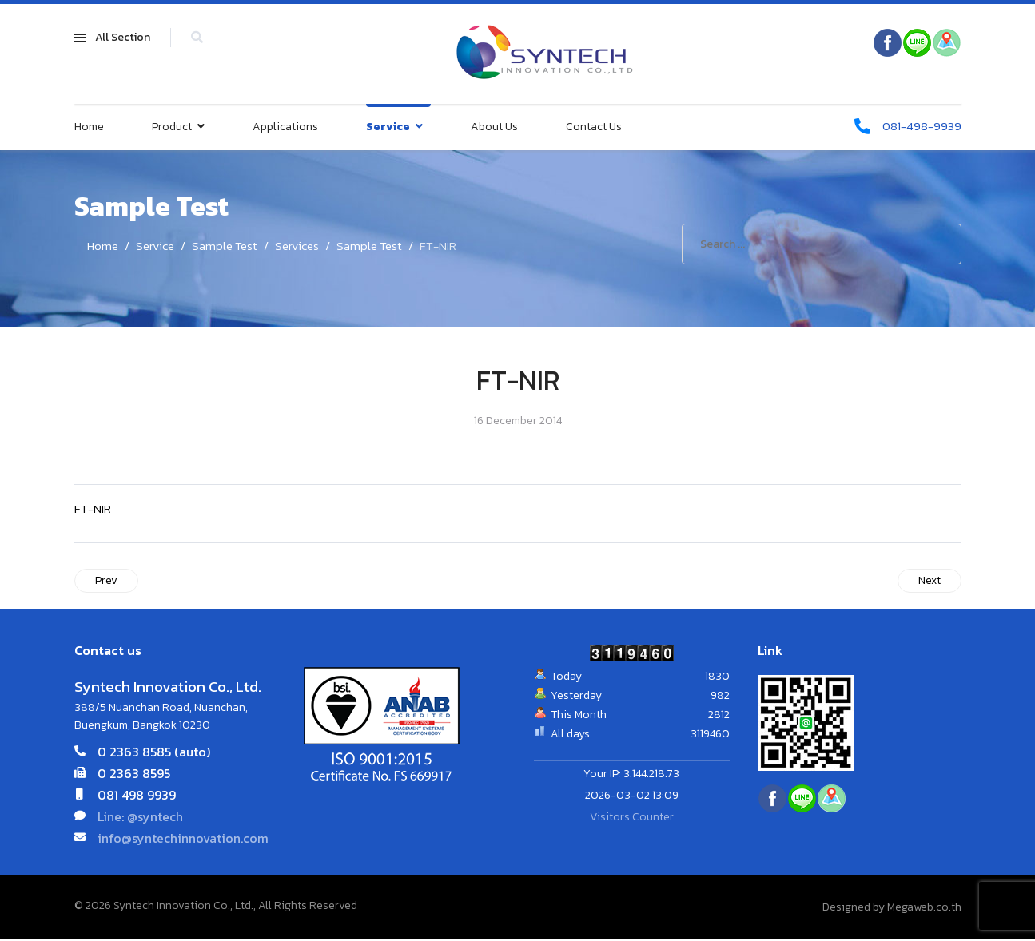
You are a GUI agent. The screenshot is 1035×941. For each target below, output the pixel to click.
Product (172, 127)
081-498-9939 (919, 127)
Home (89, 127)
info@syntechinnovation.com (183, 839)
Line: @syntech (140, 818)
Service (388, 127)
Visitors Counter (632, 819)
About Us (494, 127)
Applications (285, 127)
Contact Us (594, 127)
